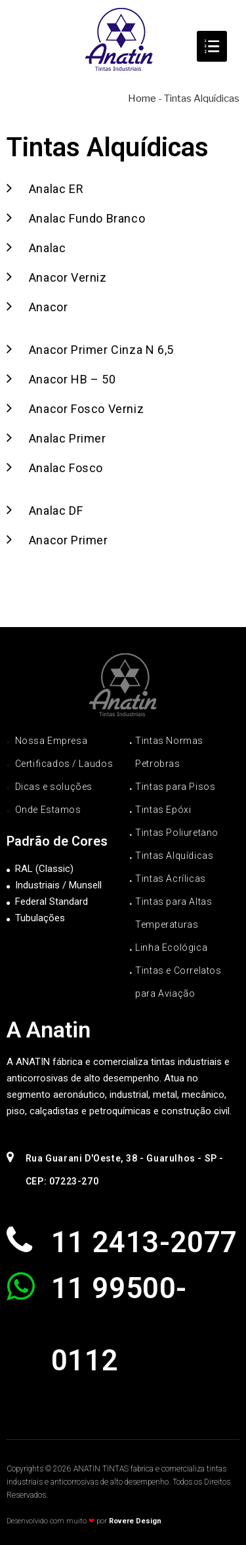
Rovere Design (135, 1521)
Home (142, 98)
